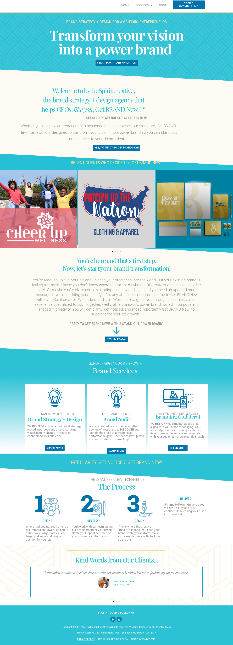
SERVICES (144, 5)
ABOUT (163, 5)
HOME (125, 5)
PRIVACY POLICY (86, 639)
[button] (4, 209)
